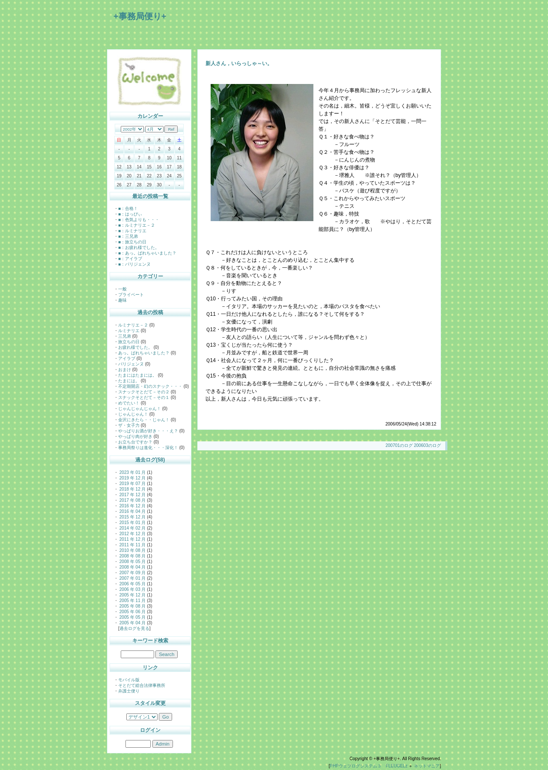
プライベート (131, 294)
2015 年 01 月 (132, 522)
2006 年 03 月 (132, 589)
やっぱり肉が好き (135, 436)
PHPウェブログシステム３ (356, 766)
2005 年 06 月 (132, 611)
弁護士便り (129, 691)
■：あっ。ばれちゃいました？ (147, 253)
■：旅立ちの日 (132, 242)
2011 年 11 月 (132, 544)
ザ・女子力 (129, 425)
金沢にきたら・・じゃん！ (144, 419)
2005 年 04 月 (132, 622)
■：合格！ (128, 208)
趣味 (122, 300)
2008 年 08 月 (132, 556)
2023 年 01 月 (132, 472)
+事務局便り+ (139, 16)
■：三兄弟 (128, 236)
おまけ (124, 369)
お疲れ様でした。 (135, 347)
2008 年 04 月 (132, 567)
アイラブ (126, 358)
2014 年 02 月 (132, 528)
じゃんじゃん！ (133, 414)
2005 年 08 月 (132, 606)
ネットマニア (427, 766)
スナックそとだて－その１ (144, 397)
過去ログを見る (134, 628)
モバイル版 (129, 679)
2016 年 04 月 (132, 511)
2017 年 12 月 (132, 494)
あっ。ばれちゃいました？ (144, 353)
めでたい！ (129, 403)
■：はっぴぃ (130, 214)
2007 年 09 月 (132, 572)
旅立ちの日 (129, 341)
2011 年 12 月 (132, 539)
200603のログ (427, 445)
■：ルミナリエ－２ (136, 225)
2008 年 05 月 (132, 561)
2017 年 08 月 (132, 500)
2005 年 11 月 (132, 600)
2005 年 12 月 (132, 595)
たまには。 (129, 380)
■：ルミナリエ (132, 230)
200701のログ (398, 445)
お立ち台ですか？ (135, 442)
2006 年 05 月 (132, 583)
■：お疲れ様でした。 (138, 247)
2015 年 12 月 (132, 517)
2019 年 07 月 (132, 483)
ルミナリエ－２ (133, 325)
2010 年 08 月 (132, 550)
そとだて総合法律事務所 (141, 685)
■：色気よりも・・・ (138, 219)
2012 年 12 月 (132, 533)
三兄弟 (124, 336)
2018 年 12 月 (132, 489)
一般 (122, 289)
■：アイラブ (130, 258)
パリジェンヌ (131, 364)
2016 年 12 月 (132, 505)
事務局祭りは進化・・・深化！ (148, 447)
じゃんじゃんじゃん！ (139, 408)
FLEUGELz (397, 766)
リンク (150, 668)
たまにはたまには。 (137, 375)
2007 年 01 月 (132, 578)
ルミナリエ (129, 330)
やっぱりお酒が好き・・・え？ (148, 430)
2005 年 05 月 (132, 617)
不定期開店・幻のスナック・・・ (150, 386)
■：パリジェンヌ (134, 264)
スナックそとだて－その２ (144, 391)
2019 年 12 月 (132, 478)
